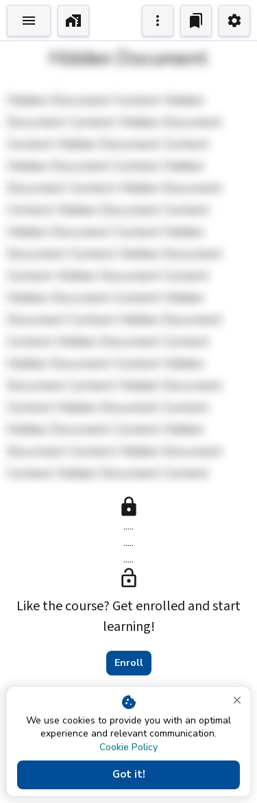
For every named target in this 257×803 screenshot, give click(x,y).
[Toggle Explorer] (29, 20)
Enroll (128, 663)
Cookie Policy (128, 747)
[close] (237, 700)
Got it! (128, 774)
